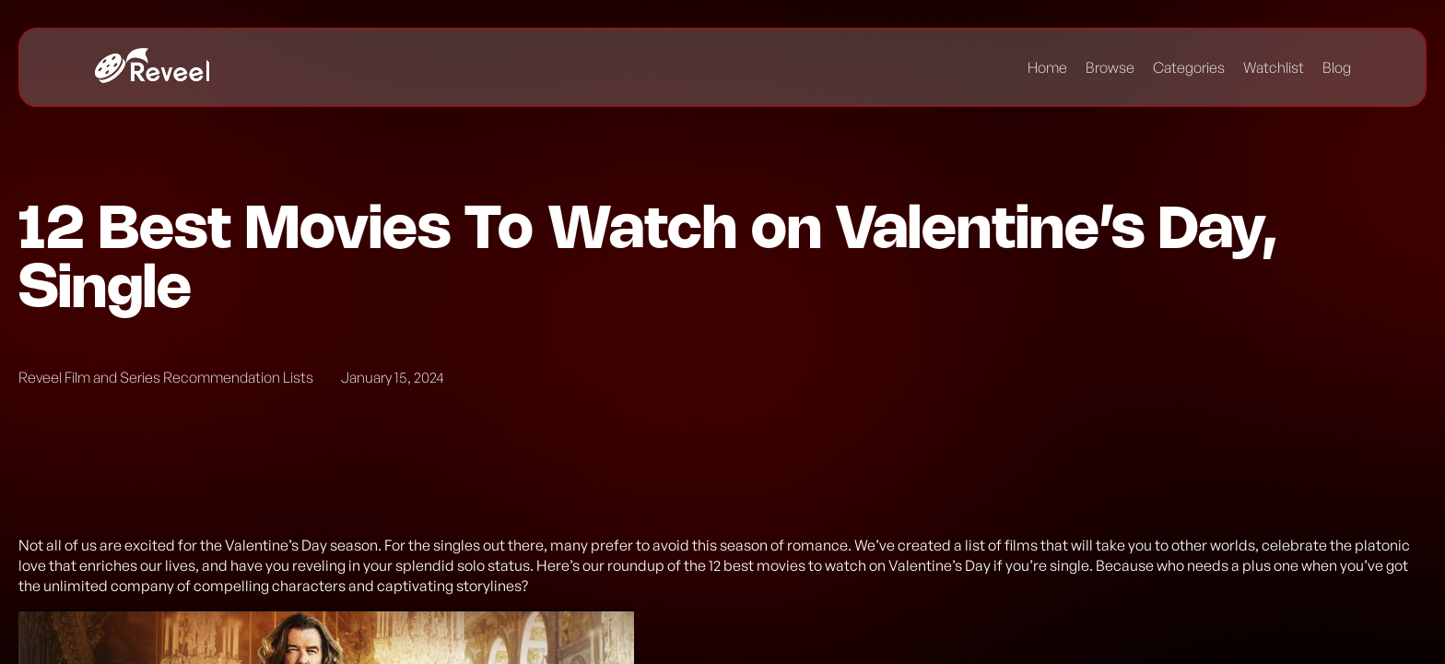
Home (1047, 67)
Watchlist (1273, 67)
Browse (1110, 67)
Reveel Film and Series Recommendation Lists (165, 377)
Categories (1189, 67)
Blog (1336, 67)
